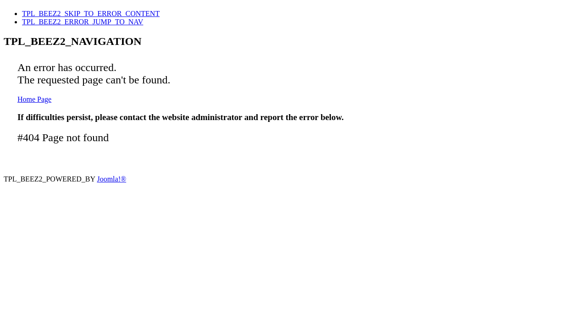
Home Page (34, 99)
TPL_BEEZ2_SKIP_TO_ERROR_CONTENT (91, 13)
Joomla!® (111, 179)
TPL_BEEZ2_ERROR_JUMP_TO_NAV (82, 22)
